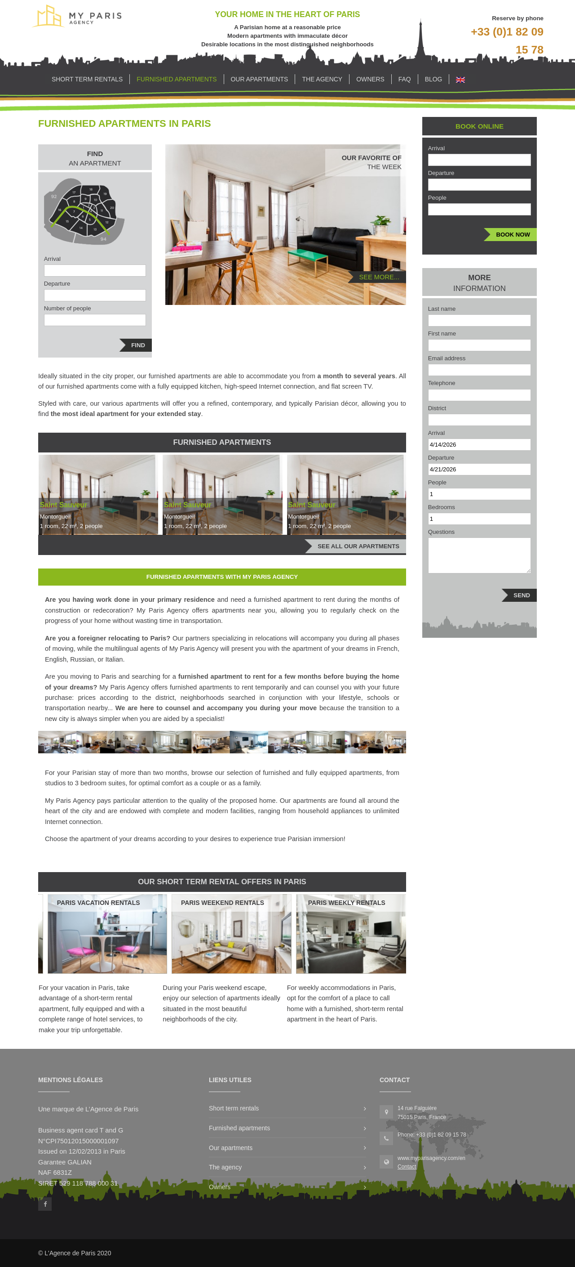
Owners (370, 79)
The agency (322, 79)
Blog (433, 79)
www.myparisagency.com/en (431, 1158)
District (437, 408)
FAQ (404, 79)
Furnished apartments (177, 79)
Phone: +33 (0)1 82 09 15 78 (432, 1135)
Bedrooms (441, 507)
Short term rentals (87, 79)
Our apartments (259, 79)
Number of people (67, 308)
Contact (407, 1167)
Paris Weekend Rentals (222, 902)
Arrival (52, 258)
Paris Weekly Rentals (346, 902)
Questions (441, 531)
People (437, 197)
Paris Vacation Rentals (98, 902)
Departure (57, 283)
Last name (442, 308)
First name (442, 333)
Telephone (442, 383)
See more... (379, 277)
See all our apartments (358, 546)
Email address (447, 358)
